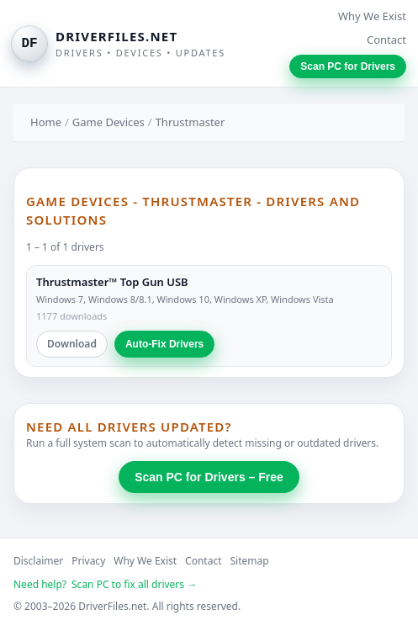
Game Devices (108, 122)
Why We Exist (372, 16)
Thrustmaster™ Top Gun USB (112, 281)
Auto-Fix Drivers (164, 344)
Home (45, 122)
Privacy (88, 561)
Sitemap (249, 561)
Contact (386, 39)
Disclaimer (38, 561)
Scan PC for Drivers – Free (209, 477)
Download (72, 344)
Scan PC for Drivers (347, 66)
